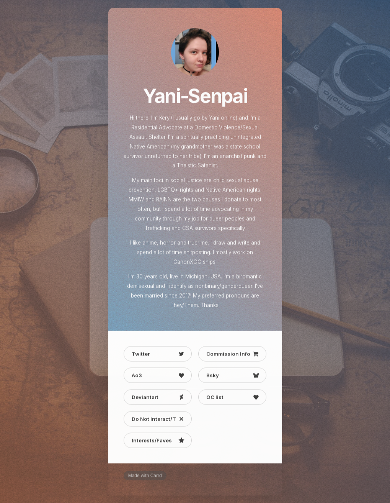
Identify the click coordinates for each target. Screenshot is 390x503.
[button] (158, 354)
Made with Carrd (145, 476)
